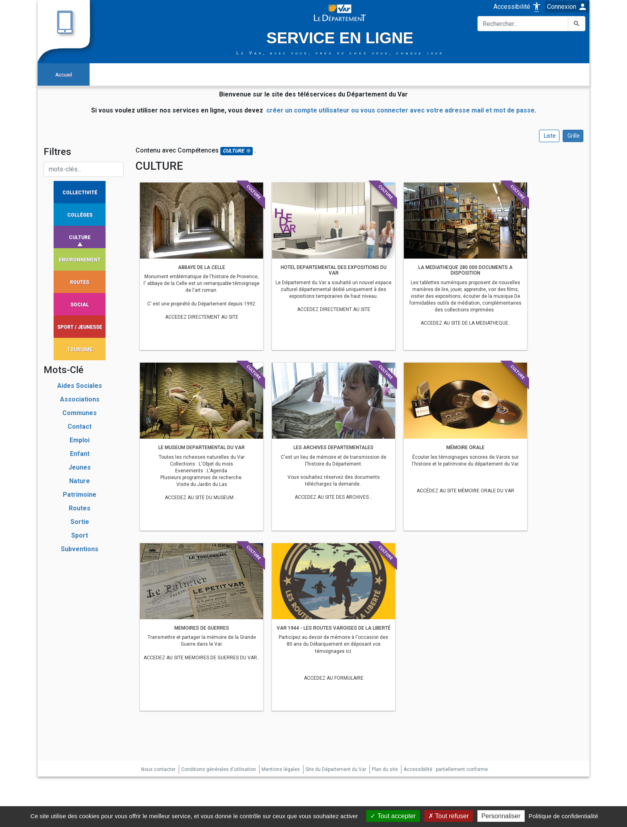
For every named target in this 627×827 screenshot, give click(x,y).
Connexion (567, 7)
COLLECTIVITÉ (79, 192)
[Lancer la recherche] (576, 23)
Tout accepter (392, 816)
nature (79, 481)
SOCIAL (79, 304)
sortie (79, 522)
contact (80, 426)
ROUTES (79, 282)
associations (80, 399)
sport (79, 535)
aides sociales (79, 385)
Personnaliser (501, 816)
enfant (80, 454)
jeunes (79, 467)
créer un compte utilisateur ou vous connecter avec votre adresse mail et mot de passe (400, 110)
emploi (80, 440)
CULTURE (79, 237)
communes (79, 413)
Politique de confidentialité (563, 816)
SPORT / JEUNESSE (79, 327)
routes (79, 508)
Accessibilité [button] (517, 6)
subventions (79, 549)
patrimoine (79, 494)
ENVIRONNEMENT (80, 260)
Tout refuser (448, 816)
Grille (573, 135)
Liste (549, 135)
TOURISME (79, 349)
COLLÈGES (79, 215)
